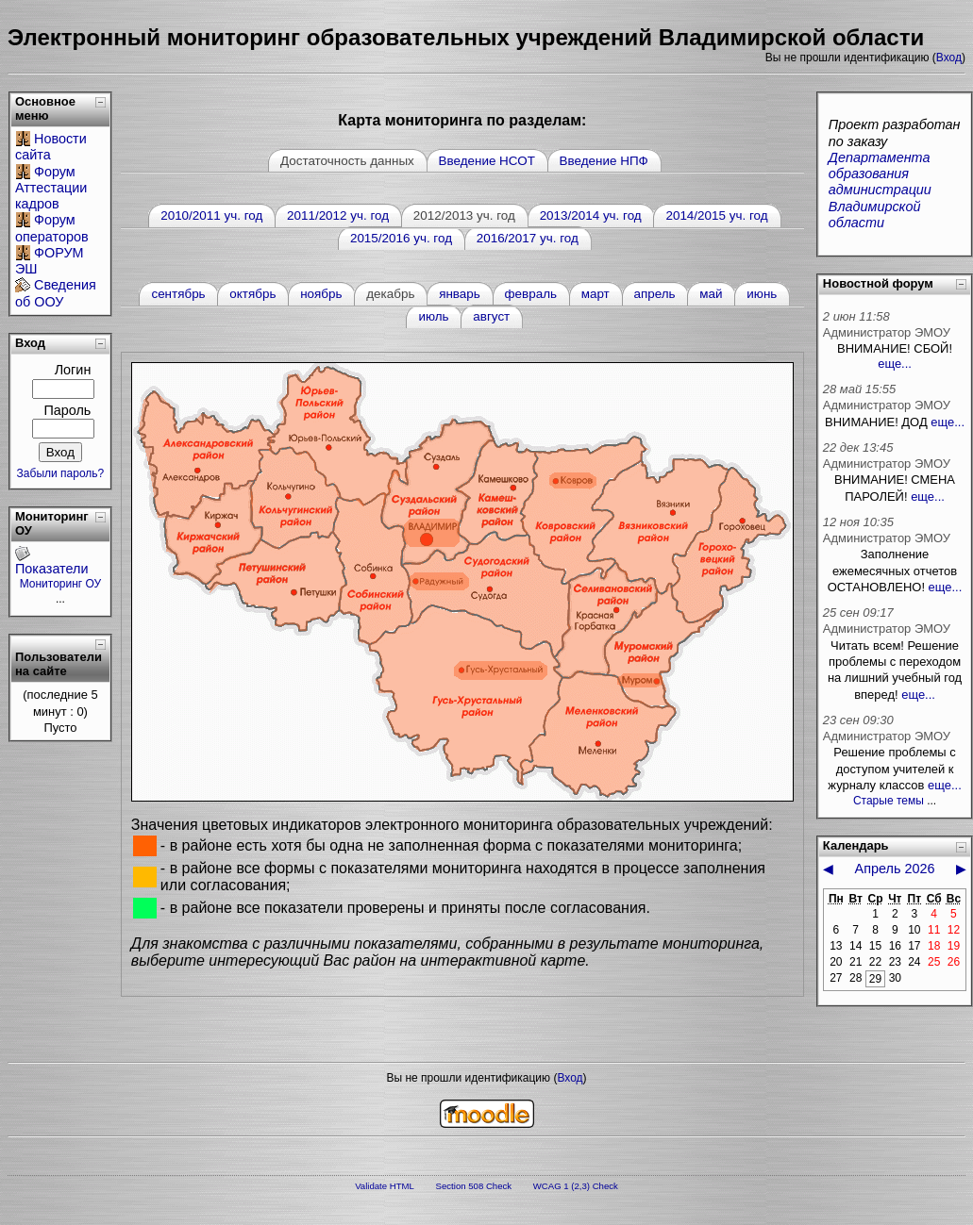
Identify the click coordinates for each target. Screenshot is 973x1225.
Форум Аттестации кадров (51, 188)
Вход (949, 57)
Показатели (51, 568)
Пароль (67, 410)
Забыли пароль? (61, 473)
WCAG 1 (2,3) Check (575, 1186)
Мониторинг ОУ (61, 583)
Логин (73, 369)
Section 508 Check (474, 1186)
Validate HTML (384, 1186)
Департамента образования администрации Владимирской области (880, 190)
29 (875, 978)
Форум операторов (52, 227)
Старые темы (888, 800)
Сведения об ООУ (55, 292)
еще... (895, 363)
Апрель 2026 (895, 868)
